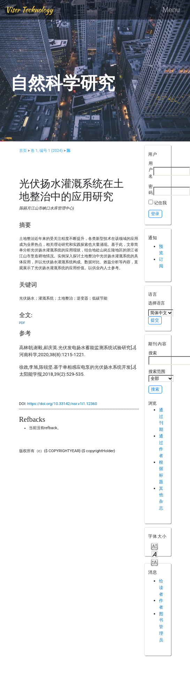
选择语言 (156, 303)
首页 (23, 150)
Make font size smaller (154, 546)
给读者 (161, 587)
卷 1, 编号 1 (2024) (47, 150)
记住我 (160, 202)
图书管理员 (161, 626)
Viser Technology (29, 10)
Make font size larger (154, 562)
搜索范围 (161, 375)
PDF (22, 323)
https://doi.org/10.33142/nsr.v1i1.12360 (62, 404)
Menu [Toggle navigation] (171, 10)
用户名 (151, 170)
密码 (151, 190)
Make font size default (154, 554)
